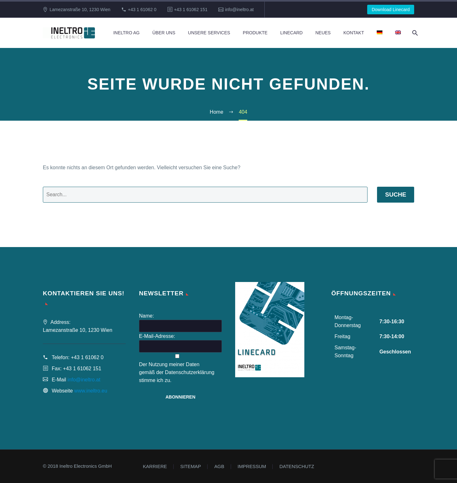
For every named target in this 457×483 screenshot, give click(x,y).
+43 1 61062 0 (142, 9)
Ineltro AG (126, 32)
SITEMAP (190, 466)
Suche (395, 194)
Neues (323, 32)
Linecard (291, 32)
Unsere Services (209, 32)
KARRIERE (155, 466)
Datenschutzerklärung (190, 372)
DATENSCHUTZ (296, 466)
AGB (219, 466)
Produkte (255, 32)
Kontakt (353, 32)
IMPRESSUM (252, 466)
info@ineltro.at (239, 9)
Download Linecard (391, 9)
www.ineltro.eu (90, 390)
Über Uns (163, 32)
